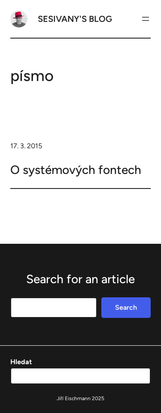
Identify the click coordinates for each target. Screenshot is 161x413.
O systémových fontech (75, 169)
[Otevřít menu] (145, 19)
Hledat (21, 362)
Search (126, 307)
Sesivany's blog (75, 19)
